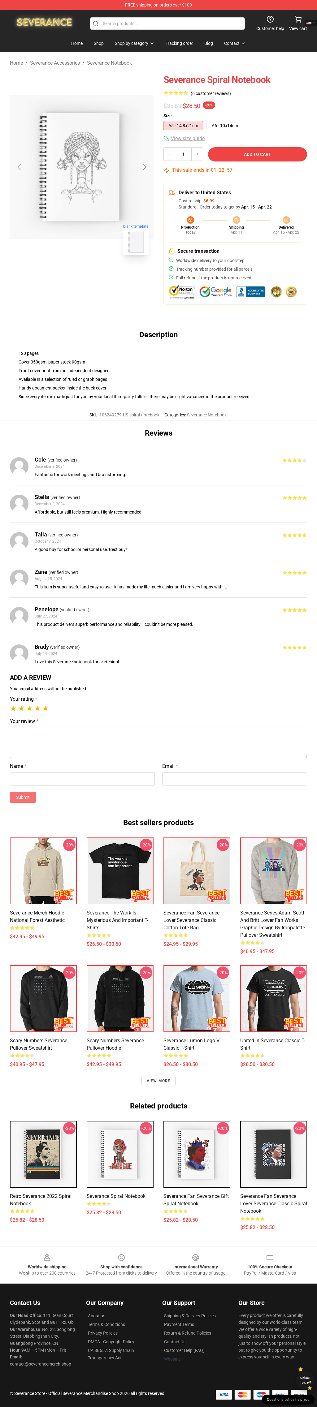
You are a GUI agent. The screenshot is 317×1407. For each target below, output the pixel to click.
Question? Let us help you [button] (288, 1399)
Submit (23, 797)
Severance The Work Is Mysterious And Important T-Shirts (117, 920)
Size (167, 115)
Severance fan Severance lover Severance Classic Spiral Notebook (273, 1203)
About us (96, 1315)
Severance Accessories (55, 63)
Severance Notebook (109, 63)
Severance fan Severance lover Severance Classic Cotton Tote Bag (191, 920)
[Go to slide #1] (65, 273)
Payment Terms (179, 1324)
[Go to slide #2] (98, 273)
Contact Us (174, 1341)
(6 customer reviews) (211, 93)
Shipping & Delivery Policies (190, 1315)
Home (16, 63)
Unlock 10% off (305, 1380)
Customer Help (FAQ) (184, 1350)
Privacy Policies (103, 1333)
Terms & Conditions (106, 1324)
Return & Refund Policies (187, 1333)
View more (159, 1081)
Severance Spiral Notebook (116, 1196)
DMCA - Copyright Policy (111, 1341)
